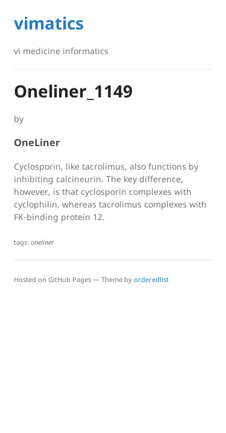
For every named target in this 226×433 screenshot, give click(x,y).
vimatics (49, 22)
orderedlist (151, 279)
